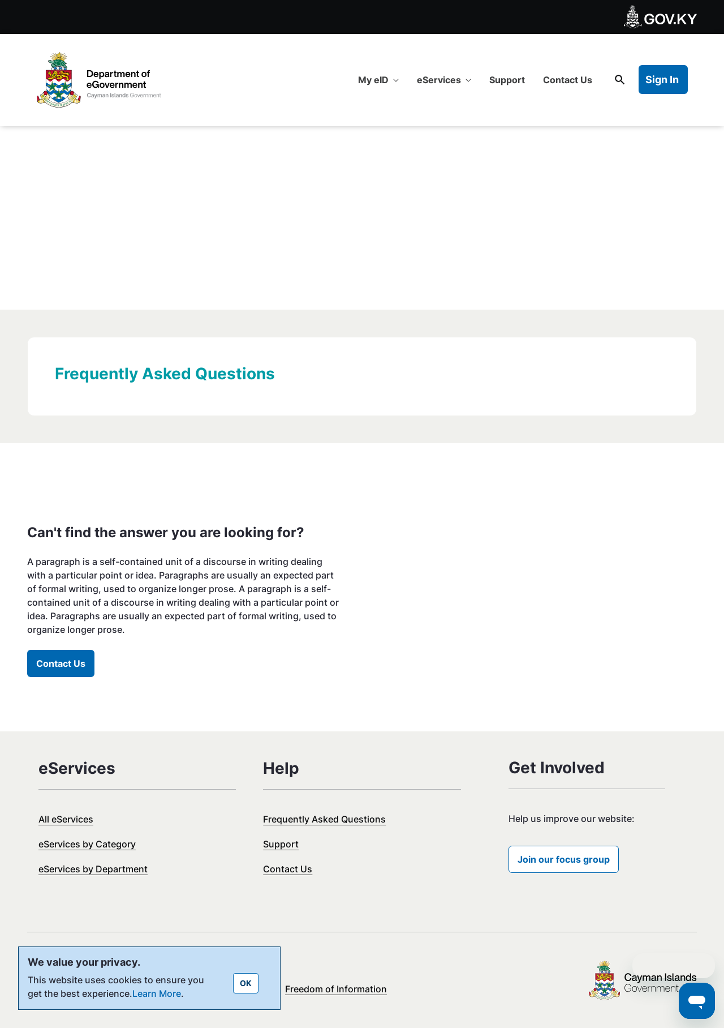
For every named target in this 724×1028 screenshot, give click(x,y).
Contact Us (60, 663)
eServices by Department (93, 869)
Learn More (156, 993)
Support (281, 844)
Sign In (662, 79)
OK (246, 983)
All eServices (65, 819)
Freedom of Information (336, 989)
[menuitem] (378, 79)
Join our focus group (564, 859)
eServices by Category (87, 844)
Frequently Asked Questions (324, 819)
